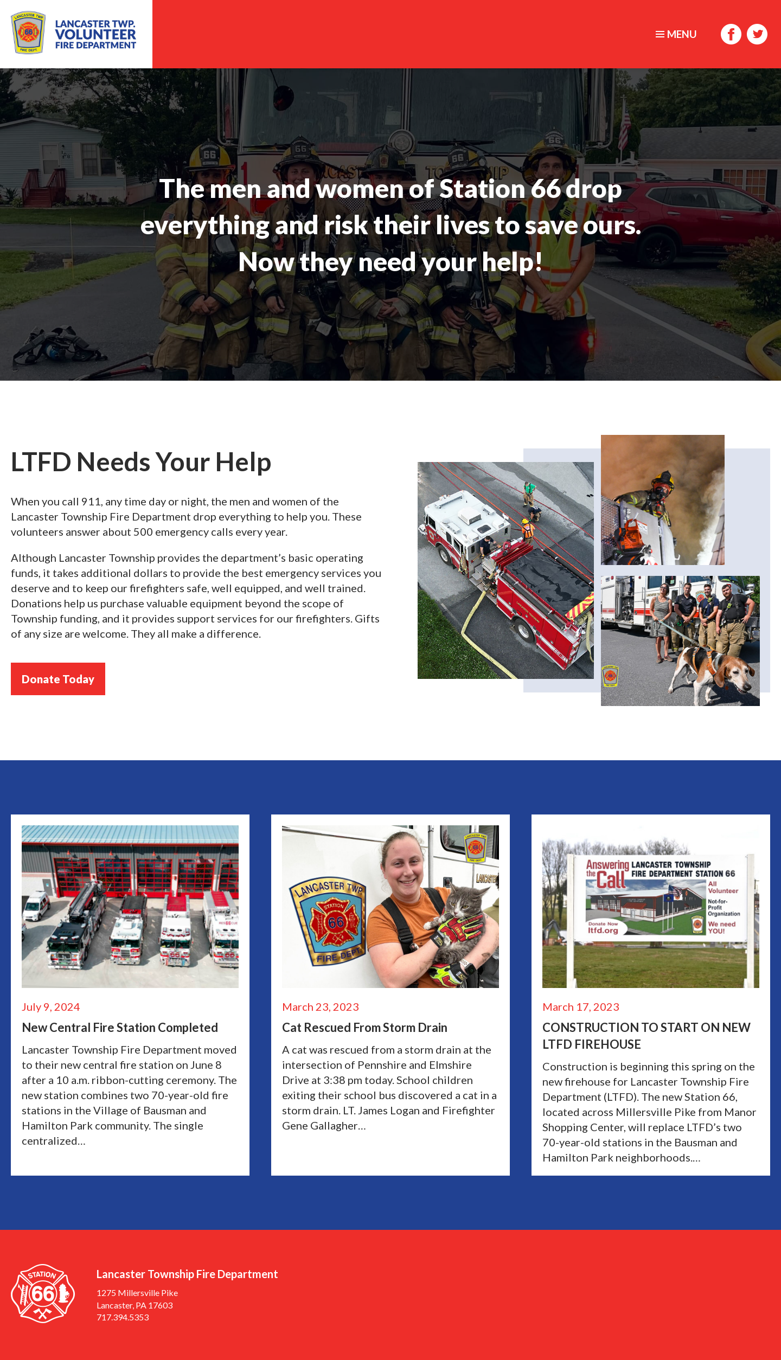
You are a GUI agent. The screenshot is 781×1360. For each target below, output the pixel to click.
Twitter (757, 34)
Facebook (731, 34)
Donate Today (58, 678)
